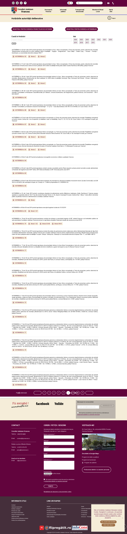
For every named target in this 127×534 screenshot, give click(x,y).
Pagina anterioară (32, 393)
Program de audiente (90, 462)
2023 (93, 39)
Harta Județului (50, 516)
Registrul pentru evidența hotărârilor (81, 29)
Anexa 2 (42, 56)
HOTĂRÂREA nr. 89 (20, 97)
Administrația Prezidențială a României (56, 514)
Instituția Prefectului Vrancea (54, 508)
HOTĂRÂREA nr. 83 (20, 173)
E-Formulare (84, 512)
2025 (81, 39)
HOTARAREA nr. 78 (20, 238)
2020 (110, 39)
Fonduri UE (84, 514)
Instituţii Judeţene (15, 508)
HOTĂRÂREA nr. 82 (20, 186)
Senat (82, 506)
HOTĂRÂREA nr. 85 (20, 149)
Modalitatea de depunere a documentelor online (57, 491)
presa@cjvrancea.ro (22, 450)
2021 (104, 39)
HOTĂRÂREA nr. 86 (20, 137)
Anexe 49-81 (58, 223)
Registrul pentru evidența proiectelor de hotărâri (32, 29)
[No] (122, 518)
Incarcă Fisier (48, 471)
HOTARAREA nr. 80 (20, 211)
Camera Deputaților (86, 508)
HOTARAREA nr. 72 (20, 317)
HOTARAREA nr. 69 (20, 367)
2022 (98, 39)
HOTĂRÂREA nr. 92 (20, 56)
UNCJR (48, 506)
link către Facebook (42, 403)
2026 (75, 39)
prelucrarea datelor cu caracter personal (88, 414)
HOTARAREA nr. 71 (20, 332)
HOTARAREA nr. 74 (20, 288)
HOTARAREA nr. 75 (20, 275)
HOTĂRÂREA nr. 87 (20, 124)
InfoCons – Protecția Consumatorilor (90, 516)
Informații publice (63, 10)
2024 (87, 39)
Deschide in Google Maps (90, 453)
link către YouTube (59, 403)
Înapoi (112, 18)
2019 (75, 42)
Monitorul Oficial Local (97, 10)
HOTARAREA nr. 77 (20, 250)
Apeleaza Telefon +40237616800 (113, 3)
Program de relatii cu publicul (90, 457)
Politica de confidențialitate (18, 520)
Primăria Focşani (51, 510)
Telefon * (46, 447)
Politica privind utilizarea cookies (19, 518)
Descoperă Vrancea (48, 10)
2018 (81, 42)
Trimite (50, 486)
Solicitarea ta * (48, 460)
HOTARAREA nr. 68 (20, 385)
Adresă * (46, 440)
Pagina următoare (94, 393)
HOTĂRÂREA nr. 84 (20, 160)
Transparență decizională (79, 10)
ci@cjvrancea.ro (21, 460)
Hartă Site (111, 10)
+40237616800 (21, 434)
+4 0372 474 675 (22, 447)
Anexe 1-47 (34, 211)
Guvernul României (51, 512)
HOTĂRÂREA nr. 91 (20, 69)
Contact (13, 505)
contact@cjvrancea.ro (23, 438)
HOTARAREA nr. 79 (20, 223)
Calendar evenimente (16, 507)
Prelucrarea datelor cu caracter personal (96, 469)
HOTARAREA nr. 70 (20, 350)
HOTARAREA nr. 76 (20, 263)
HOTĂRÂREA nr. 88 (20, 110)
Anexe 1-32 (34, 223)
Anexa (32, 200)
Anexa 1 (33, 56)
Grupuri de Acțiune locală (17, 514)
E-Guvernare (84, 510)
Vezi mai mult (108, 525)
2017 (87, 42)
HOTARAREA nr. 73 (20, 302)
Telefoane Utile (15, 516)
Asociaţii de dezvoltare (17, 512)
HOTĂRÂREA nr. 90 (20, 83)
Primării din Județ (15, 510)
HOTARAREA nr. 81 (20, 200)
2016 (93, 42)
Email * (46, 453)
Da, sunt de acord (108, 521)
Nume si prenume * (49, 434)
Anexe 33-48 (46, 223)
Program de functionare (89, 460)
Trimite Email (108, 3)
